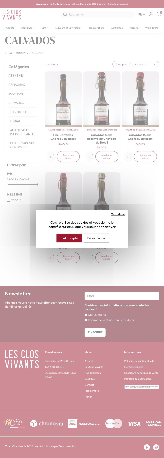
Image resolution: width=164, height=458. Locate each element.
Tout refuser (118, 214)
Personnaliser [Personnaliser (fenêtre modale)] (96, 238)
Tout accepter (69, 238)
